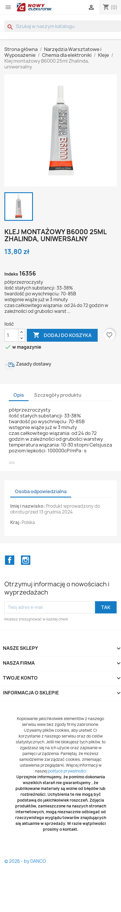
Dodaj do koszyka (62, 335)
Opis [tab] (18, 395)
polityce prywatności (67, 771)
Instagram (25, 560)
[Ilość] (11, 335)
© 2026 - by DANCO (25, 861)
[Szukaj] (62, 26)
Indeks (11, 274)
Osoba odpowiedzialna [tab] (40, 491)
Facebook (9, 560)
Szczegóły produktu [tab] (57, 395)
